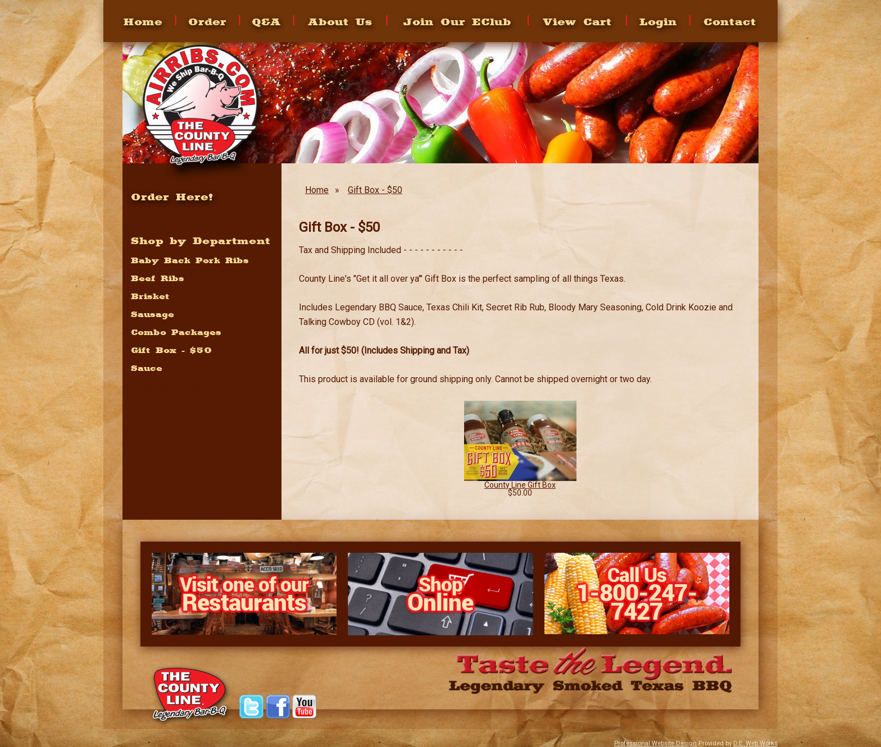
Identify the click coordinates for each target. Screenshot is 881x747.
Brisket (150, 296)
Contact (729, 21)
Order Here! (172, 196)
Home (143, 21)
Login (658, 21)
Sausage (152, 314)
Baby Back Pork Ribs (190, 260)
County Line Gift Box (520, 484)
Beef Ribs (157, 278)
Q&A (266, 21)
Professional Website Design (655, 743)
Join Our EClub (457, 21)
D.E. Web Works (755, 743)
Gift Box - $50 (375, 190)
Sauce (146, 368)
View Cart (577, 21)
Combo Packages (176, 332)
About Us (340, 21)
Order (207, 21)
